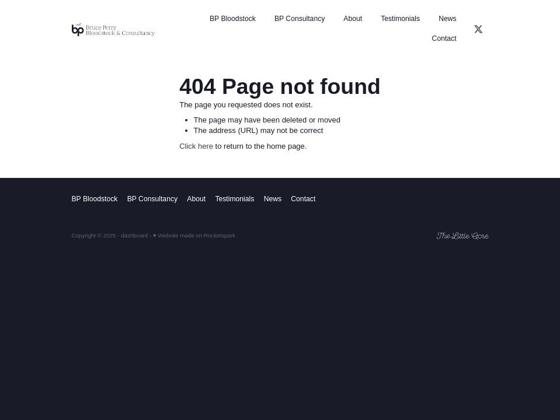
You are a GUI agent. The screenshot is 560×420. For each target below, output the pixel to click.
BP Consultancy (299, 19)
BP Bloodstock (233, 19)
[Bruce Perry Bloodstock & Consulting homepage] (113, 29)
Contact (444, 38)
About (352, 19)
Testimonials (400, 19)
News (447, 19)
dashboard (134, 235)
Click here (196, 146)
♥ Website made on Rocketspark (194, 235)
